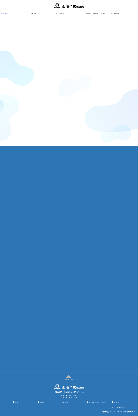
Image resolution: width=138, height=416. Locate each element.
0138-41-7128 (71, 395)
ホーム (5, 13)
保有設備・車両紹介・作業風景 (95, 13)
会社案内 (33, 13)
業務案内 (61, 13)
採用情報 (116, 13)
